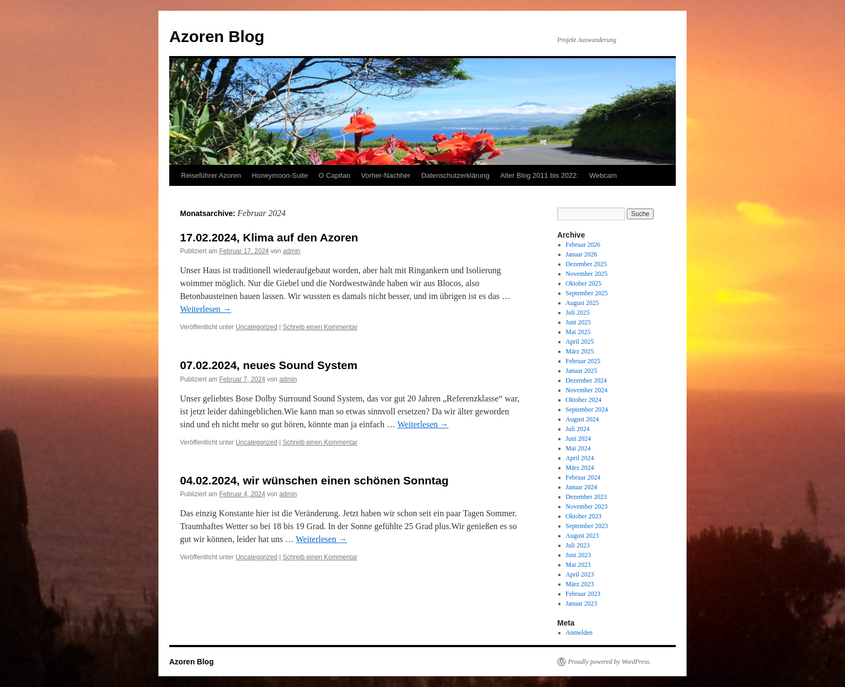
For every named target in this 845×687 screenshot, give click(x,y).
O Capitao (334, 175)
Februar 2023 (583, 594)
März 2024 (580, 467)
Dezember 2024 (586, 380)
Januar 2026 (581, 254)
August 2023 (582, 535)
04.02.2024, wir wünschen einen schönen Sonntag (314, 480)
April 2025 (580, 341)
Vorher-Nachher (386, 175)
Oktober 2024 (583, 400)
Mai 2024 (578, 448)
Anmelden (579, 632)
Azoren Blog (217, 36)
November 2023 (587, 506)
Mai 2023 (578, 564)
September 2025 (587, 293)
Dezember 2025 (586, 264)
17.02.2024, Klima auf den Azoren (269, 237)
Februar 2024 (583, 477)
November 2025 (587, 273)
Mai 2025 (578, 332)
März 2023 (580, 584)
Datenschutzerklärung (455, 175)
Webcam (603, 175)
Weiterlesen (205, 309)
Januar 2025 (581, 370)
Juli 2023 (578, 545)
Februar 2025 (583, 361)
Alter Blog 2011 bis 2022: (539, 175)
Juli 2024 (578, 429)
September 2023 (587, 526)
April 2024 (580, 458)
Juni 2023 (578, 555)
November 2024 (587, 390)
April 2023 (580, 574)
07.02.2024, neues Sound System (268, 365)
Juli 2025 (578, 312)
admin (292, 251)
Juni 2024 (578, 438)
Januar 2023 (581, 603)
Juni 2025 (578, 322)
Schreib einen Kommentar (319, 327)
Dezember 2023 (586, 497)
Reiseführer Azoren (211, 175)
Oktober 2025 (583, 283)
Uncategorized (256, 327)
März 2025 (580, 351)
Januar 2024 (581, 487)
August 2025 (582, 303)
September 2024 (587, 409)
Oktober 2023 (583, 516)
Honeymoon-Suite (280, 175)
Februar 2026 (583, 244)
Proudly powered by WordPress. (609, 661)
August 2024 (582, 419)
